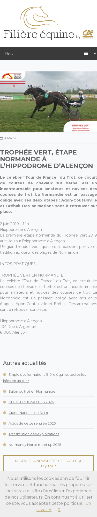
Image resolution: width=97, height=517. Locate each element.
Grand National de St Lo (28, 413)
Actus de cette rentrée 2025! (32, 423)
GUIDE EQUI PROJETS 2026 (31, 402)
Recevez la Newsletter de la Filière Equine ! (48, 463)
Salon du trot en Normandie (32, 391)
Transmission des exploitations (34, 434)
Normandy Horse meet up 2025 (35, 444)
